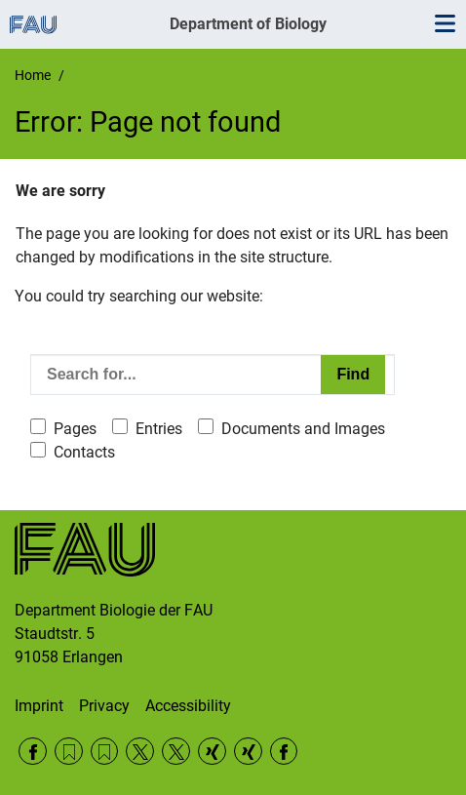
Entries (159, 428)
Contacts (84, 452)
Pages (75, 428)
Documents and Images (303, 428)
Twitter (140, 751)
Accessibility (188, 705)
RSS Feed (69, 751)
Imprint (39, 705)
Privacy (104, 705)
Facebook (33, 751)
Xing (212, 751)
